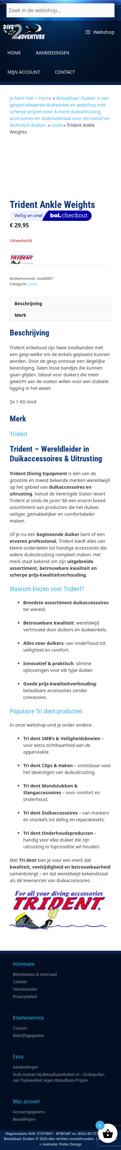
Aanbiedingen (52, 53)
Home (14, 53)
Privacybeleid (25, 996)
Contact (65, 72)
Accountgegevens (29, 1112)
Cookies (20, 982)
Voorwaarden (25, 989)
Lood (56, 125)
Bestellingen (24, 1119)
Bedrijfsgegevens (28, 1035)
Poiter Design (70, 1144)
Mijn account (23, 72)
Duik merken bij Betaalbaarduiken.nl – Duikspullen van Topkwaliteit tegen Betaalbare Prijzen (59, 1077)
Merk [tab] (20, 315)
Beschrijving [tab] (28, 303)
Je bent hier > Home (31, 98)
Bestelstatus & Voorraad (35, 974)
